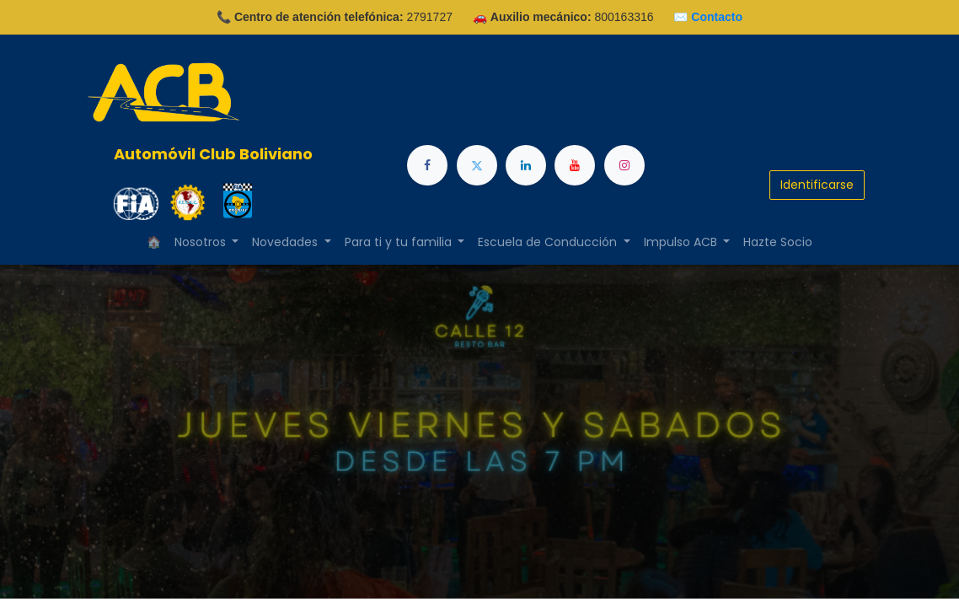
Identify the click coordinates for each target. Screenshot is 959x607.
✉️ (707, 17)
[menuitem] (778, 242)
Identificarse (817, 184)
